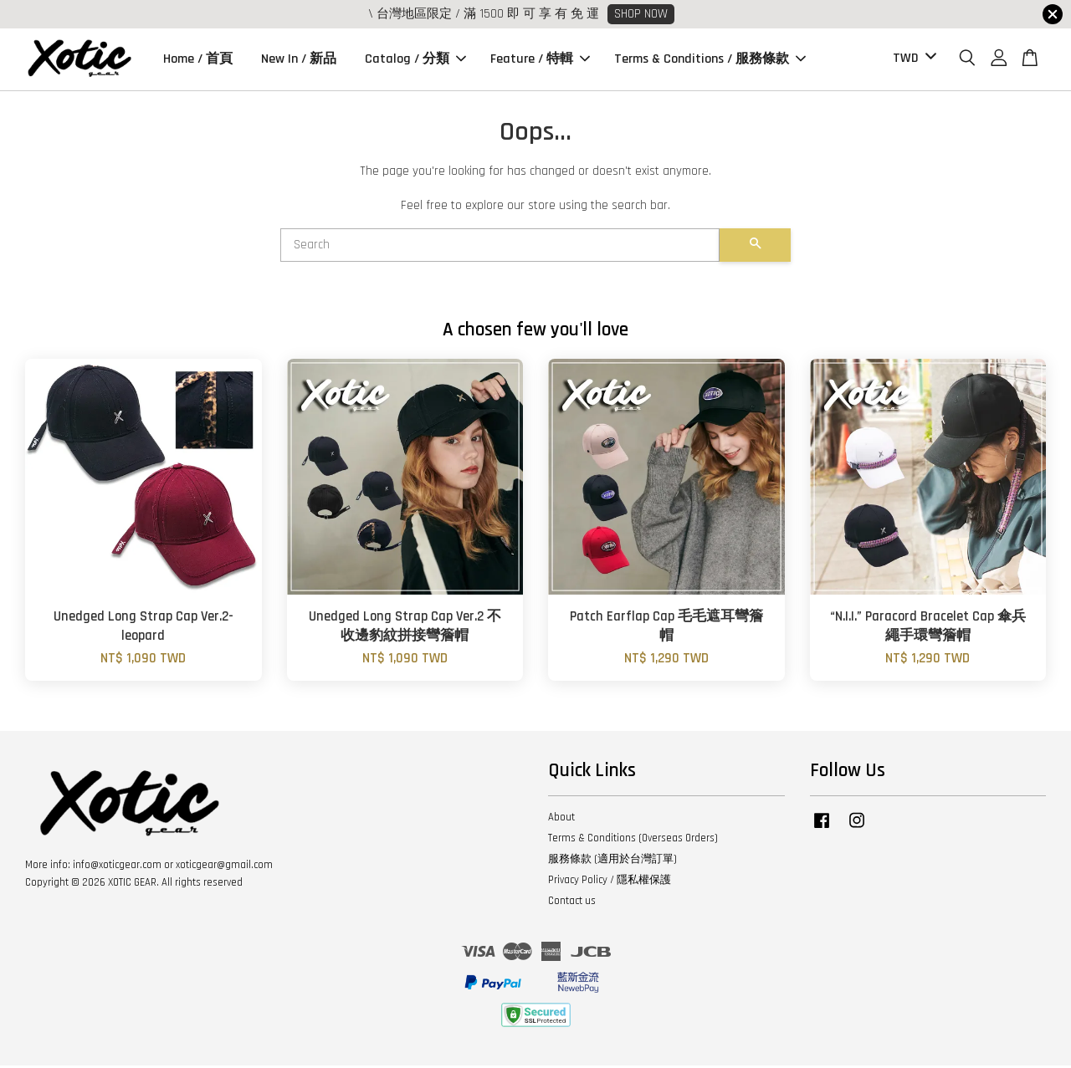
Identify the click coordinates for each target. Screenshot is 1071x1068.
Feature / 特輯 (540, 60)
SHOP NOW (641, 14)
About (561, 819)
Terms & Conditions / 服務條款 (710, 60)
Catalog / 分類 (415, 60)
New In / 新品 (298, 60)
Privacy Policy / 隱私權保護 (609, 882)
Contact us (572, 903)
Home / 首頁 (198, 60)
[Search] (500, 247)
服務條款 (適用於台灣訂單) (612, 861)
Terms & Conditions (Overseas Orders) (633, 840)
